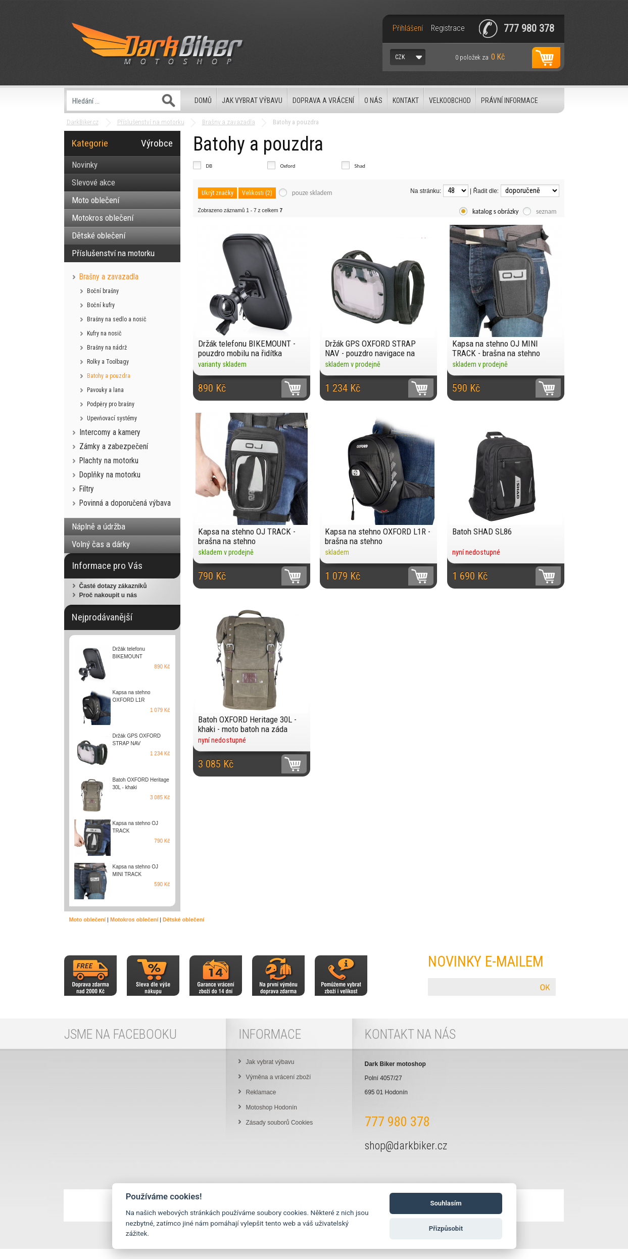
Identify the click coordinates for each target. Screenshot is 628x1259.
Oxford (288, 166)
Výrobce (157, 143)
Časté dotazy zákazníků (113, 586)
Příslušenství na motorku (150, 122)
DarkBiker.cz (83, 122)
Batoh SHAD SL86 (482, 531)
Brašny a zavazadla (228, 122)
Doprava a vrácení (323, 100)
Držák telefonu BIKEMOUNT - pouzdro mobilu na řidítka (247, 348)
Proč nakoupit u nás (108, 595)
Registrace (448, 28)
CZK (400, 57)
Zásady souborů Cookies (279, 1122)
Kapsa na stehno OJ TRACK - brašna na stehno (247, 536)
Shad (360, 166)
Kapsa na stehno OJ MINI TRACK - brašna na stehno (496, 348)
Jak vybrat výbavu (252, 100)
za (480, 57)
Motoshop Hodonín (271, 1107)
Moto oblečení (87, 919)
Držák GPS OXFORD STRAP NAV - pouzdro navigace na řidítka (370, 348)
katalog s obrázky (495, 211)
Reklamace (261, 1092)
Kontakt (406, 100)
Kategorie (90, 143)
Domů (203, 100)
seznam (546, 211)
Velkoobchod (450, 100)
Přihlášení (408, 28)
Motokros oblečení (134, 919)
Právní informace (509, 100)
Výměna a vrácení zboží (278, 1077)
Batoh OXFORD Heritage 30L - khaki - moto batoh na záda (247, 724)
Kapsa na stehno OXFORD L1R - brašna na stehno (377, 536)
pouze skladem (312, 192)
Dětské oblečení (183, 919)
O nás (373, 100)
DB (209, 166)
